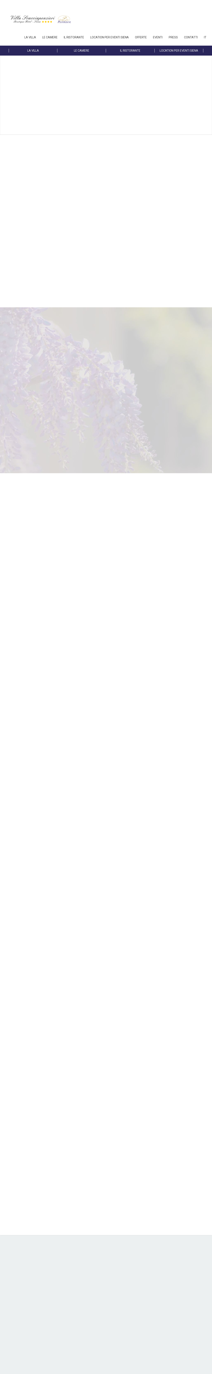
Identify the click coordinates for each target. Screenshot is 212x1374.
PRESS (173, 37)
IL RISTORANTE (74, 37)
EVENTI (158, 37)
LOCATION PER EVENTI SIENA (109, 37)
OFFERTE (141, 37)
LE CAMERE (50, 37)
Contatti (191, 37)
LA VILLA (30, 37)
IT (205, 37)
